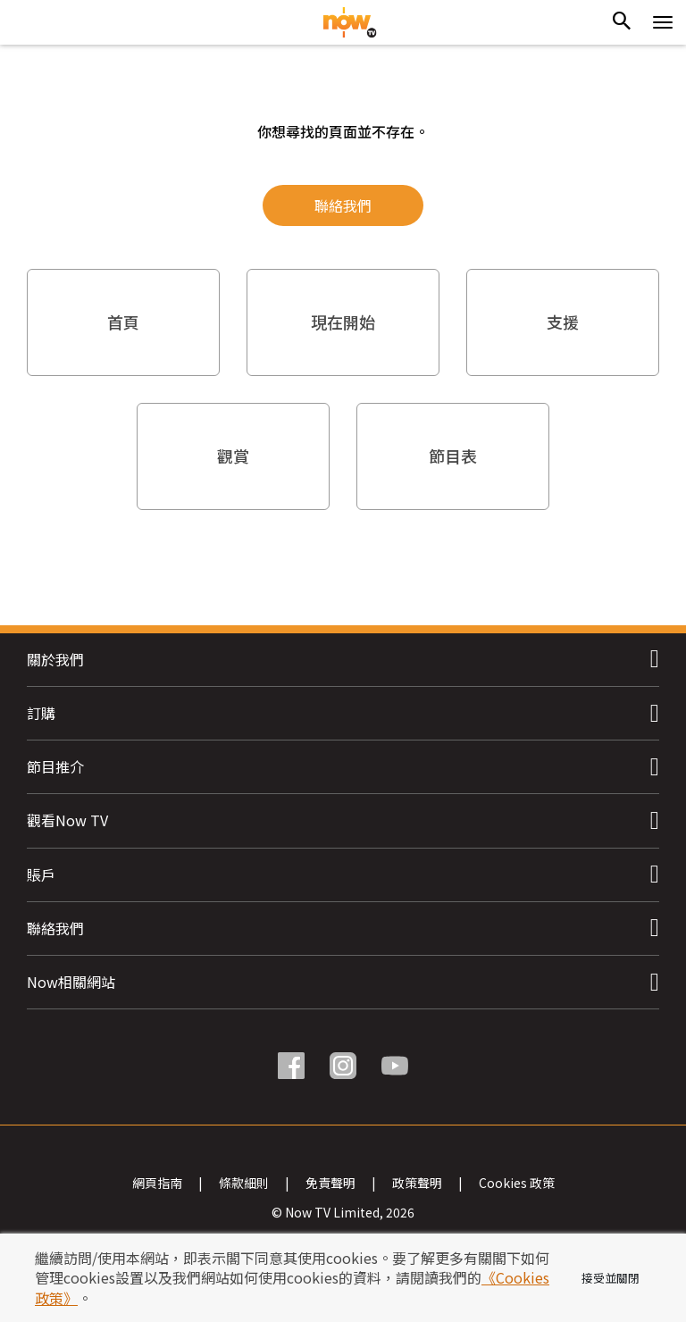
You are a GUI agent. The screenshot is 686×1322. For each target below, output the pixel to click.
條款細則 (244, 1178)
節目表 (453, 455)
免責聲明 (330, 1178)
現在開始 (343, 321)
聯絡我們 (343, 205)
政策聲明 (417, 1178)
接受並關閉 (610, 1277)
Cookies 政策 (517, 1178)
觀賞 (233, 455)
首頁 (123, 321)
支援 (563, 321)
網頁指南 (157, 1178)
